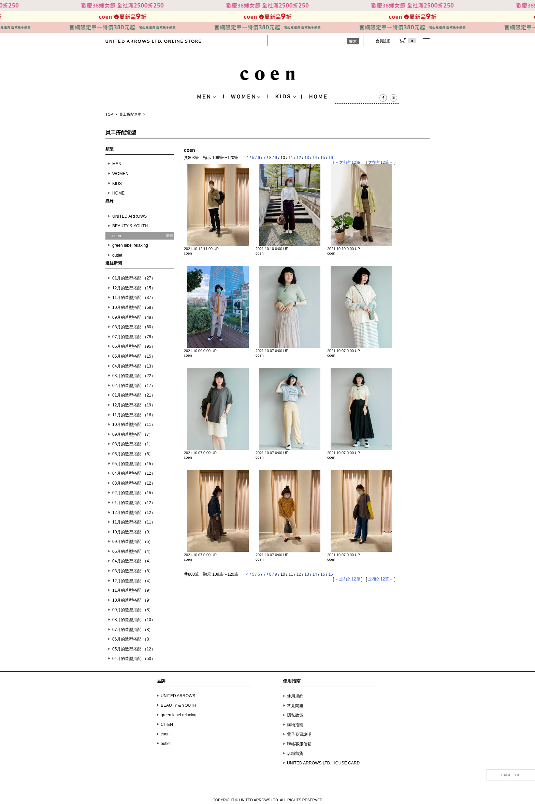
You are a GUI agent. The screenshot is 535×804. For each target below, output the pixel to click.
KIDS (117, 183)
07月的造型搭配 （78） (133, 336)
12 (299, 157)
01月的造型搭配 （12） (133, 502)
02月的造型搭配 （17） (133, 385)
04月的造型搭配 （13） (133, 366)
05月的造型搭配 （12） (133, 649)
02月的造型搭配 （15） (133, 492)
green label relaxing (130, 245)
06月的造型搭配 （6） (132, 453)
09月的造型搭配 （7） (132, 434)
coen (165, 734)
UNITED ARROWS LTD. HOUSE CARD (323, 763)
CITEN (167, 724)
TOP (109, 114)
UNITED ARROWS (129, 216)
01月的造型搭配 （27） (133, 278)
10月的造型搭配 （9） (132, 532)
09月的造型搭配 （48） (133, 317)
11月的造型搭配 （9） (132, 590)
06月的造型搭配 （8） (132, 639)
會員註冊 (383, 41)
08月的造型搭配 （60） (133, 327)
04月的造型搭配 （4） (132, 561)
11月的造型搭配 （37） (133, 297)
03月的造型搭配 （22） (133, 375)
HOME (118, 193)
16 (330, 157)
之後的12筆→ (380, 162)
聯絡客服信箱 (299, 744)
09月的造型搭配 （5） (132, 541)
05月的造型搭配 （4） (132, 551)
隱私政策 (295, 715)
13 (306, 157)
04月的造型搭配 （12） (133, 473)
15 (322, 157)
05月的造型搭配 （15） (133, 356)
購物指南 (295, 724)
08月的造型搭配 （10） (133, 619)
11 (290, 157)
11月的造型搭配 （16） (133, 415)
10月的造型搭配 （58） (133, 307)
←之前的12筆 (347, 162)
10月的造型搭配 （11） (133, 424)
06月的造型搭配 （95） (133, 346)
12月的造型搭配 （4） (132, 580)
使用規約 (295, 696)
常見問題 (295, 705)
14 (315, 157)
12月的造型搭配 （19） (133, 405)
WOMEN (120, 173)
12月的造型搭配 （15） (133, 288)
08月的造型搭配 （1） (132, 444)
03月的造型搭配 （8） (132, 571)
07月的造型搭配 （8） (132, 629)
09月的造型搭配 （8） (132, 609)
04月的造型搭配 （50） (133, 658)
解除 (169, 235)
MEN (116, 163)
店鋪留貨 (295, 753)
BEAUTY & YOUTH (130, 226)
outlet (117, 255)
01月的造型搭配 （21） (133, 395)
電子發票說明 (299, 734)
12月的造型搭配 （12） (133, 512)
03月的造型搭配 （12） (133, 483)
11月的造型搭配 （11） (133, 522)
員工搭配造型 (130, 114)
